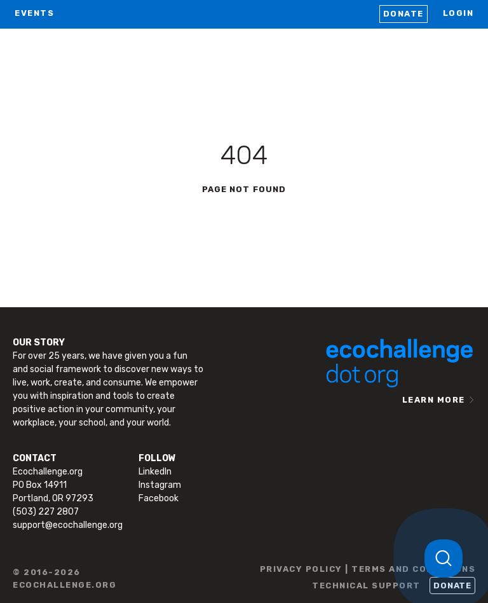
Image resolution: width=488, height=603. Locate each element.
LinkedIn (155, 471)
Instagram (160, 485)
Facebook (159, 498)
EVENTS (34, 13)
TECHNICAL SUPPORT (366, 585)
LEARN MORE (433, 400)
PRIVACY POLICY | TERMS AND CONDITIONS (368, 569)
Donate (403, 13)
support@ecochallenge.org (68, 525)
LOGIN (458, 13)
